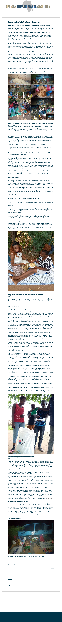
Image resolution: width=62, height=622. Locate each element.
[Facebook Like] (11, 594)
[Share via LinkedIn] (14, 564)
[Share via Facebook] (8, 564)
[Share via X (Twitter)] (11, 564)
